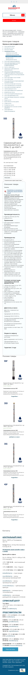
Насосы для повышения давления (12, 61)
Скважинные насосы (9, 51)
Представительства (12, 612)
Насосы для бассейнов (9, 46)
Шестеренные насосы (9, 48)
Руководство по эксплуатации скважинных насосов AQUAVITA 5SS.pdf (14, 191)
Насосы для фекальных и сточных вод (12, 85)
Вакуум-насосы (7, 100)
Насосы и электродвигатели (10, 31)
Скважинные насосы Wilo (11, 53)
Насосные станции (8, 49)
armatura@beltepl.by (8, 586)
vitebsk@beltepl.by (13, 640)
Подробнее (14, 396)
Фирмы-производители (9, 111)
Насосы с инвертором (9, 67)
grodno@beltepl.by (13, 626)
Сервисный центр (11, 600)
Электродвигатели (8, 109)
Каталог (14, 20)
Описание (7, 177)
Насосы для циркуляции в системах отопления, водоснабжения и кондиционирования (12, 64)
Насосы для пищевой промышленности (13, 93)
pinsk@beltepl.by (10, 636)
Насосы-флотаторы (8, 79)
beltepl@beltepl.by (7, 573)
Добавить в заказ (14, 437)
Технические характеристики (13, 180)
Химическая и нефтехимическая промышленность (11, 69)
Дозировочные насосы (9, 92)
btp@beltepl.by (6, 590)
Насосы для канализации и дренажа (12, 87)
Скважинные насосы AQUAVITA (15, 33)
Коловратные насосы (9, 105)
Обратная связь (10, 649)
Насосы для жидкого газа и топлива (12, 77)
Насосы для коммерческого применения (13, 90)
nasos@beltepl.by (7, 581)
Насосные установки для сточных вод (12, 84)
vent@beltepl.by (7, 595)
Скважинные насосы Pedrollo (12, 54)
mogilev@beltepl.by (13, 631)
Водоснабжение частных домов (11, 101)
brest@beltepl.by (10, 617)
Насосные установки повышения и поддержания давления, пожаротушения (13, 72)
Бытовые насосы (9, 58)
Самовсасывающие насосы (10, 88)
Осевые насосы (7, 103)
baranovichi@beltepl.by (16, 645)
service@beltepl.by (11, 608)
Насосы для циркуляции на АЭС (11, 95)
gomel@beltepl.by (13, 621)
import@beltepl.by (7, 576)
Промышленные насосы (11, 59)
